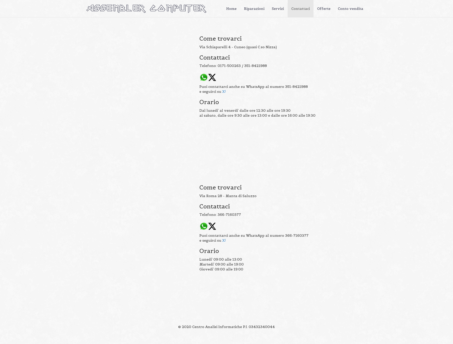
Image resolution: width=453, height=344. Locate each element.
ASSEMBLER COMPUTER (146, 8)
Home (231, 8)
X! (224, 91)
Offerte (324, 8)
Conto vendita (350, 8)
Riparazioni (254, 8)
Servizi (278, 8)
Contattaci (300, 8)
